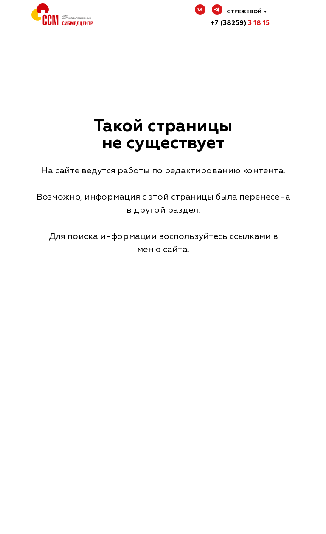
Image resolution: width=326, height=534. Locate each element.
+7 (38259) (240, 23)
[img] (286, 17)
